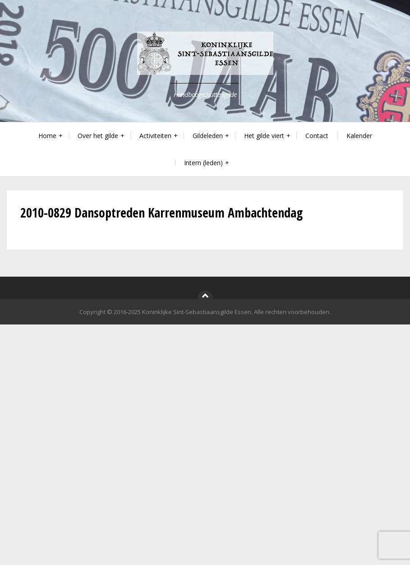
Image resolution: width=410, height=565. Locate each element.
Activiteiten (155, 135)
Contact (316, 135)
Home (47, 135)
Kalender (359, 135)
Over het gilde (98, 135)
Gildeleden (208, 135)
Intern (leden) (203, 162)
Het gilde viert (264, 135)
